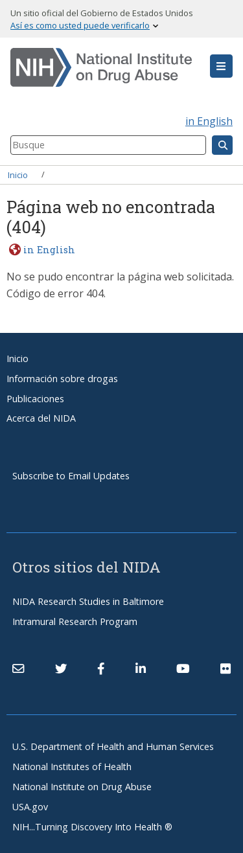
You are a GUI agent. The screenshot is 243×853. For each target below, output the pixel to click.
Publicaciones (35, 398)
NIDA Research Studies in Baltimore (88, 601)
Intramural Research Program (74, 621)
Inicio (18, 174)
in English (209, 121)
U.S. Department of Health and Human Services (113, 746)
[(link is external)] (61, 668)
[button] (221, 66)
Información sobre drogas (62, 378)
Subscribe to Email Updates (71, 476)
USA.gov (30, 807)
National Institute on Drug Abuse (82, 786)
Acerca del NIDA (41, 418)
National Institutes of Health (72, 766)
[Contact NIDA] (18, 668)
